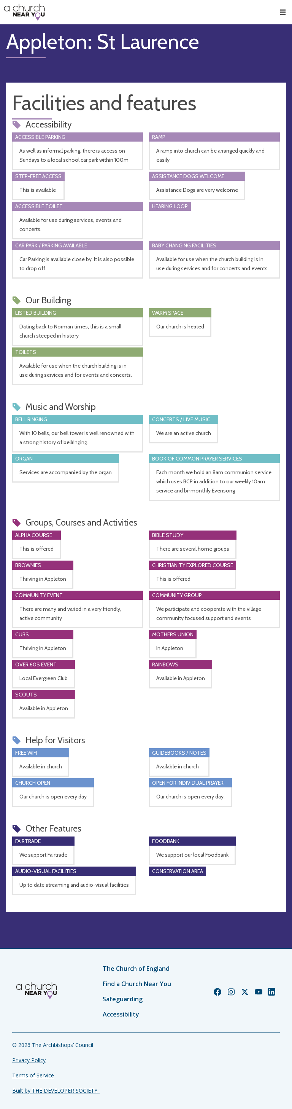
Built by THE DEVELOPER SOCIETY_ (56, 1090)
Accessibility (121, 1014)
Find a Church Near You (137, 984)
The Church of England (136, 968)
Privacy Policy (29, 1060)
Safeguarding (123, 999)
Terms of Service (33, 1075)
